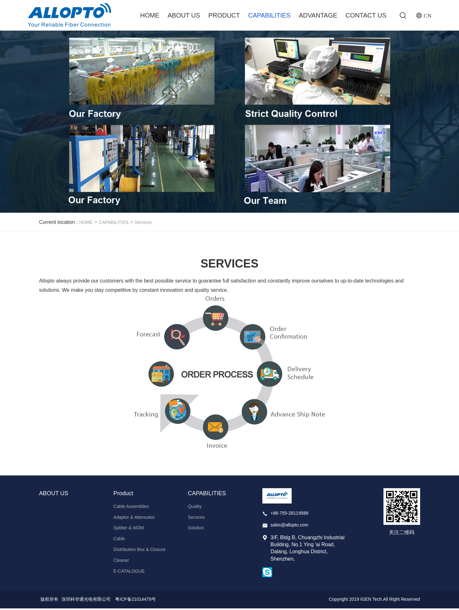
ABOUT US (183, 15)
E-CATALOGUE (129, 572)
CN (428, 15)
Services (143, 223)
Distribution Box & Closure (139, 551)
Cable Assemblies (131, 507)
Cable (119, 540)
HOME (86, 223)
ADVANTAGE (318, 15)
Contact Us (366, 15)
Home (149, 15)
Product (224, 15)
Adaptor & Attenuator (134, 518)
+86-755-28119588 (290, 514)
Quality (195, 507)
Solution (196, 529)
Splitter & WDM (128, 529)
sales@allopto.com (290, 526)
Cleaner (121, 561)
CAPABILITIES (269, 15)
